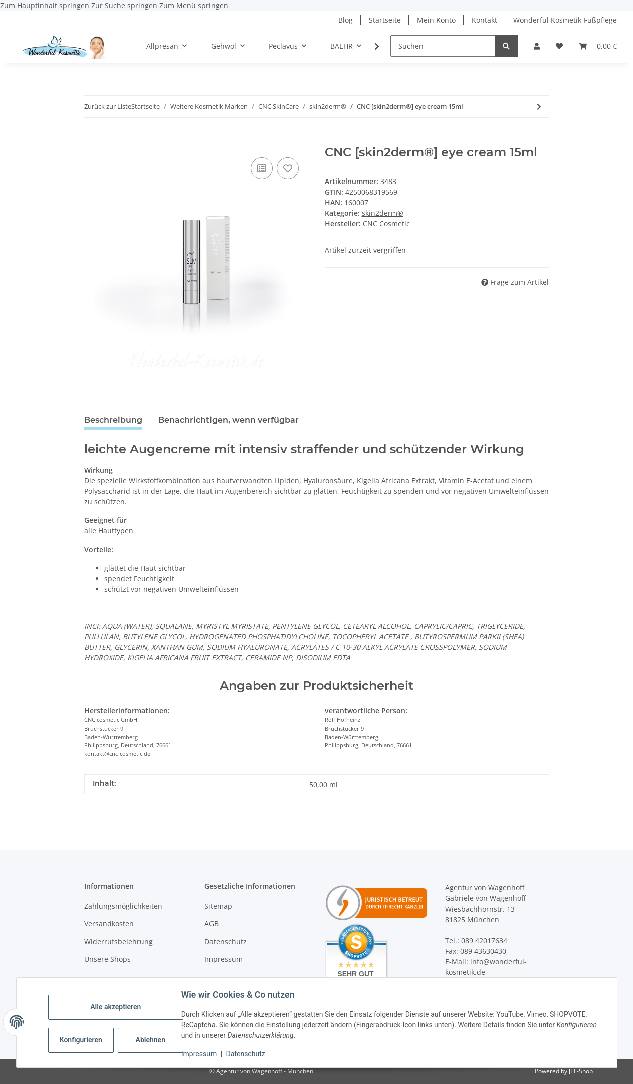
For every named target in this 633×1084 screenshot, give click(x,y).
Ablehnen (152, 1040)
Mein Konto (436, 20)
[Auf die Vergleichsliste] (262, 168)
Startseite (385, 20)
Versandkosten (109, 923)
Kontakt (484, 20)
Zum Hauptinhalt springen (45, 5)
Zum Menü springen (193, 5)
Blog (345, 20)
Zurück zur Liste (107, 106)
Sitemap (218, 906)
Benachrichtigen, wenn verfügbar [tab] (228, 420)
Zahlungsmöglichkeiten (123, 906)
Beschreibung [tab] (113, 420)
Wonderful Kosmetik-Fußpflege (565, 20)
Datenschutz (247, 1054)
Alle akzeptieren (118, 1007)
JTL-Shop (581, 1071)
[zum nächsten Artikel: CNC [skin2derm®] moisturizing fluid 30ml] (539, 106)
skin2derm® (382, 213)
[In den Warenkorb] (92, 139)
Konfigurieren (84, 1040)
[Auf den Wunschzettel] (288, 168)
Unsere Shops (107, 959)
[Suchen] (442, 46)
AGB (211, 923)
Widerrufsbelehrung (118, 941)
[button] (537, 46)
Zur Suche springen (125, 5)
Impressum (201, 1054)
